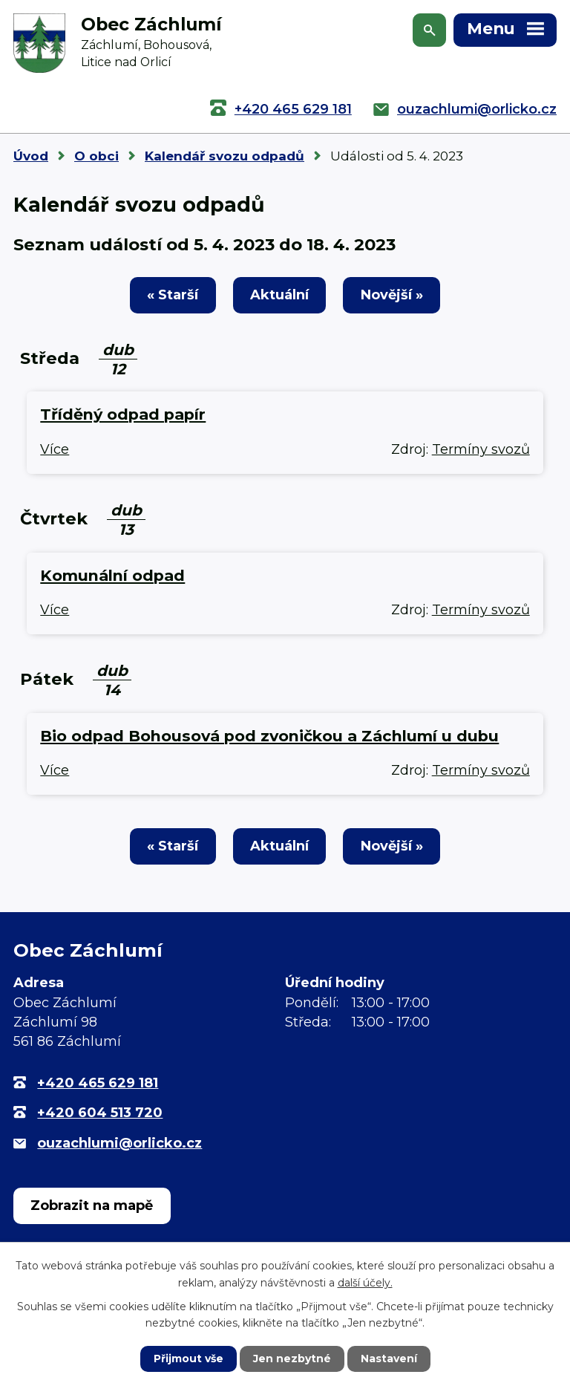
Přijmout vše (188, 1358)
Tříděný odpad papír (123, 414)
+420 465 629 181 (293, 109)
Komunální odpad (112, 575)
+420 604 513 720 (100, 1112)
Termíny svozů (481, 449)
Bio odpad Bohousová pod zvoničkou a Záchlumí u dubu (269, 735)
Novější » (392, 295)
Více (54, 449)
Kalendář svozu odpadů (224, 156)
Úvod (30, 156)
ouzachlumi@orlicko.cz (477, 109)
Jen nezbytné (292, 1358)
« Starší (172, 295)
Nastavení (389, 1358)
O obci (96, 156)
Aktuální (279, 295)
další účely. (365, 1282)
